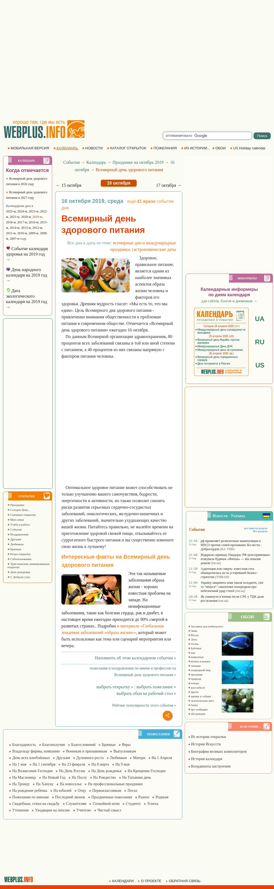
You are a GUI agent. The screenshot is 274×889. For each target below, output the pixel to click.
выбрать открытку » (114, 686)
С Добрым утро (18, 577)
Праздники (15, 504)
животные (196, 657)
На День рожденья (106, 771)
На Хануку (44, 784)
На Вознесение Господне (32, 771)
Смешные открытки (21, 514)
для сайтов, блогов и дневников (229, 301)
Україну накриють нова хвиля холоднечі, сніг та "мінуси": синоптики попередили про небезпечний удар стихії (232, 587)
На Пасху (79, 777)
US (259, 365)
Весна (193, 635)
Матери (139, 758)
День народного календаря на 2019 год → (26, 275)
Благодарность (24, 745)
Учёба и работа (18, 524)
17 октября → (168, 185)
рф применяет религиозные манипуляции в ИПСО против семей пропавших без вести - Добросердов (231, 545)
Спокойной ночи (106, 804)
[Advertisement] (57, 60)
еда (191, 652)
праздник (195, 674)
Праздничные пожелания (111, 797)
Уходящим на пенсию (52, 810)
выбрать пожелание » (156, 686)
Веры (126, 745)
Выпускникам (124, 751)
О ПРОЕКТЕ (150, 881)
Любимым (15, 544)
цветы (193, 692)
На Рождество (104, 777)
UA (259, 318)
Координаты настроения (209, 766)
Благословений (83, 745)
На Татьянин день (136, 777)
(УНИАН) (222, 577)
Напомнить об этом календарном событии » (135, 658)
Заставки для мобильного (206, 626)
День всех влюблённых (31, 758)
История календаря (205, 759)
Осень (193, 643)
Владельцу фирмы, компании (36, 751)
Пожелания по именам (30, 797)
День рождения (18, 572)
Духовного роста (90, 758)
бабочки (194, 648)
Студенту (133, 804)
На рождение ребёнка (29, 791)
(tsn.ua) (216, 563)
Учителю (83, 810)
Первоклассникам (106, 791)
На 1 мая (19, 764)
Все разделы (260, 531)
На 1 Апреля (162, 758)
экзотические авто (201, 700)
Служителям (76, 804)
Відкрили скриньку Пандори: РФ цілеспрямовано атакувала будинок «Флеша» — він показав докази (235, 559)
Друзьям (14, 539)
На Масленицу (24, 777)
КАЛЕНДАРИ (122, 881)
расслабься (196, 687)
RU (259, 342)
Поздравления (17, 534)
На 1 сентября (44, 764)
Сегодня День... (18, 509)
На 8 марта (100, 764)
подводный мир (199, 670)
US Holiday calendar (248, 148)
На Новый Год (53, 777)
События (14, 529)
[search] (207, 136)
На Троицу (21, 784)
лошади (194, 665)
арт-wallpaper (198, 709)
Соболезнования (19, 559)
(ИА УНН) (227, 549)
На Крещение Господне (147, 771)
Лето (192, 639)
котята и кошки (199, 661)
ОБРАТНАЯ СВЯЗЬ (184, 881)
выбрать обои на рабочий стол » (146, 693)
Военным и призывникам (86, 751)
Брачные (14, 549)
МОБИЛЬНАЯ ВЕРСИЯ (29, 148)
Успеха (152, 804)
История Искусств (204, 744)
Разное (143, 797)
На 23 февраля (73, 764)
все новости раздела (255, 528)
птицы (193, 683)
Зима (192, 630)
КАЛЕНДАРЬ (66, 148)
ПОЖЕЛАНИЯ (164, 148)
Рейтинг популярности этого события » (144, 705)
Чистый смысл (109, 810)
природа (194, 678)
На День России (72, 771)
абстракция (196, 713)
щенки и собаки (199, 696)
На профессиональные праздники (115, 784)
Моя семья (15, 519)
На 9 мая (122, 764)
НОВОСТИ (93, 148)
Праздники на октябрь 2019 (137, 162)
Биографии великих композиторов (217, 751)
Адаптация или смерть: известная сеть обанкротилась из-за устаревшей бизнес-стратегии (229, 573)
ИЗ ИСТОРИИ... (196, 148)
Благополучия (53, 745)
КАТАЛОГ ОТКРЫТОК (127, 148)
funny (193, 705)
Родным (162, 797)
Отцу (82, 791)
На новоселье (71, 784)
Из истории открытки (207, 737)
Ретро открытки (19, 554)
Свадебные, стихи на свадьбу (36, 804)
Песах (132, 791)
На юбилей (62, 791)
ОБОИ (219, 148)
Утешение (20, 810)
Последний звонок (70, 797)
